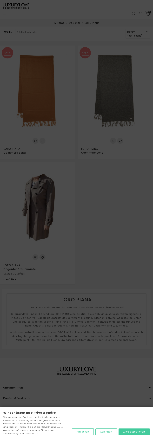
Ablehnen (106, 431)
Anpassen (83, 431)
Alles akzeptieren (134, 431)
